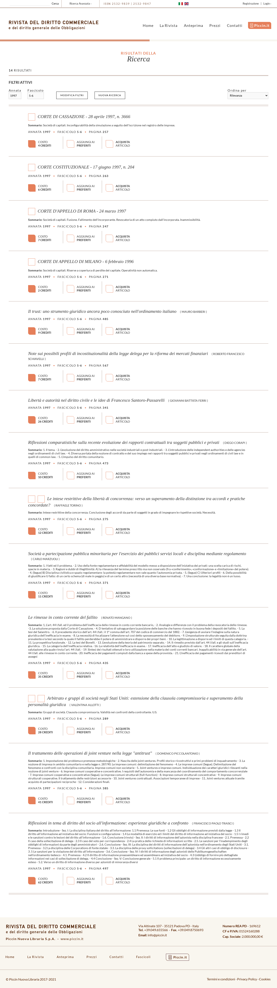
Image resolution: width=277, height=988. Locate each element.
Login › (267, 3)
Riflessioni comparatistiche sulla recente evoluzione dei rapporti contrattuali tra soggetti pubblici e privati (123, 442)
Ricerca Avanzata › (80, 3)
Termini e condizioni (221, 979)
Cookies (265, 979)
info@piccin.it (157, 935)
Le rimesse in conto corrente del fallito (62, 617)
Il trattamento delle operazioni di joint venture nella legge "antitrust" (90, 753)
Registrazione (251, 3)
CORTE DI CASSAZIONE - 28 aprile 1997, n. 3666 (84, 116)
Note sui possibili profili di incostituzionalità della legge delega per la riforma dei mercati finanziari (118, 353)
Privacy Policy (247, 979)
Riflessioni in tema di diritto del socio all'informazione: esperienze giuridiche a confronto (108, 823)
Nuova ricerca (109, 95)
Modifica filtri (72, 95)
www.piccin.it (72, 939)
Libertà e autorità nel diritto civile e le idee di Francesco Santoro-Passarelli (96, 400)
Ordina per (237, 90)
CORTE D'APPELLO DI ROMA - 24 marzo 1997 (82, 211)
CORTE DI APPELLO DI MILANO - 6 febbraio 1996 (86, 261)
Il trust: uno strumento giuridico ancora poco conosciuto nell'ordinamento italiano (102, 311)
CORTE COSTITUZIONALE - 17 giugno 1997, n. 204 (86, 167)
